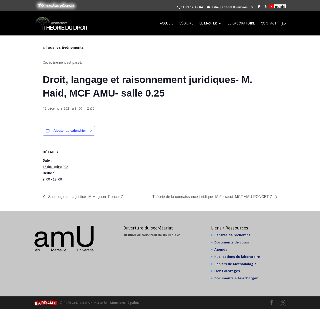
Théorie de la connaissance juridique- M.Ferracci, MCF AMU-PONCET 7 (212, 197)
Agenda (220, 249)
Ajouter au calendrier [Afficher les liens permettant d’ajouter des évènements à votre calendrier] (69, 130)
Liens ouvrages (227, 271)
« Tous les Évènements (63, 47)
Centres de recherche (232, 235)
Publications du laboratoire (237, 256)
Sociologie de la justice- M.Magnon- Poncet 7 (85, 197)
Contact (268, 23)
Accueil (166, 23)
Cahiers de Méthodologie (235, 264)
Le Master (208, 23)
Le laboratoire (241, 23)
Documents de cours (231, 242)
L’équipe (186, 23)
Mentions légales (124, 302)
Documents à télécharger (236, 278)
